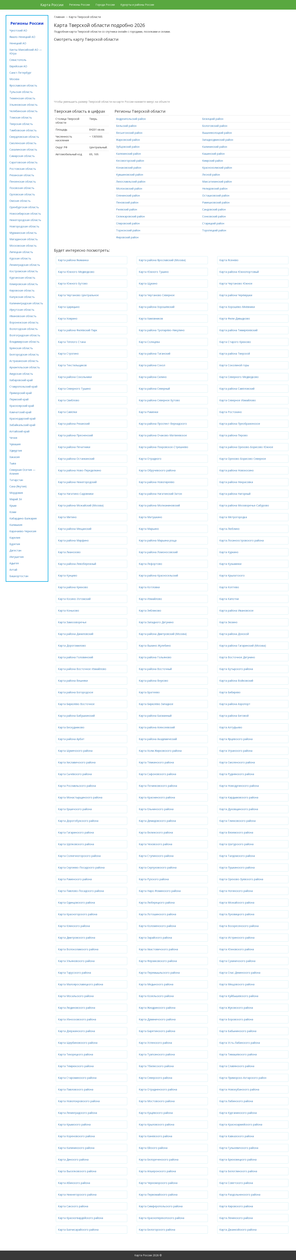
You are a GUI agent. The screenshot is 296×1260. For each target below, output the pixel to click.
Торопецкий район (214, 230)
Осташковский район (215, 195)
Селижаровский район (130, 216)
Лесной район (211, 174)
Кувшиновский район (129, 174)
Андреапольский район (131, 119)
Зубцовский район (128, 146)
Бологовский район (214, 126)
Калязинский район (128, 153)
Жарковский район (128, 139)
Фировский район (127, 237)
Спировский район (128, 223)
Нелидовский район (214, 188)
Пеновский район (127, 202)
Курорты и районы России (137, 4)
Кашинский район (213, 153)
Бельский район (126, 126)
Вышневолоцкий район (217, 133)
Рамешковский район (216, 202)
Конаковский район (128, 167)
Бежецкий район (212, 119)
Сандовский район (214, 209)
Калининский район (214, 146)
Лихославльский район (130, 181)
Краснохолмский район (217, 167)
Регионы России (79, 4)
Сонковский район (214, 216)
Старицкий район (213, 223)
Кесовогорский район (130, 160)
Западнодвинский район (217, 139)
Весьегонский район (129, 133)
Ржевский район (126, 209)
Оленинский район (128, 195)
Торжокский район (128, 230)
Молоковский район (129, 188)
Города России (105, 4)
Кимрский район (212, 160)
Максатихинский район (217, 181)
